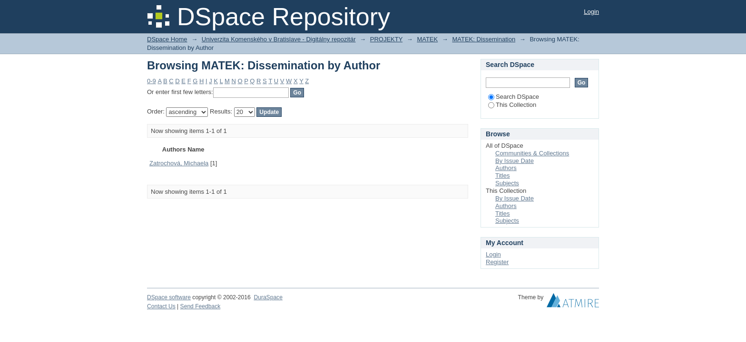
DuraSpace (268, 297)
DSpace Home (167, 39)
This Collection (512, 104)
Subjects (507, 183)
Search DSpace (513, 96)
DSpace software (169, 297)
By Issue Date (514, 160)
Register (497, 262)
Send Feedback (200, 306)
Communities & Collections (532, 153)
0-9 (151, 81)
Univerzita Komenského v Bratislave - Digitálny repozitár (279, 39)
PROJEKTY (386, 39)
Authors (506, 167)
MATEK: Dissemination (483, 39)
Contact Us (161, 306)
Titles (502, 175)
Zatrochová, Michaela (178, 163)
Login (591, 11)
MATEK (427, 39)
